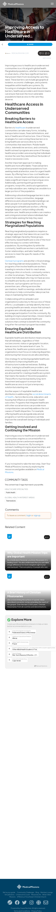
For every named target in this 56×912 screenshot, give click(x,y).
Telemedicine (11, 501)
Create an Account (23, 895)
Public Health (10, 492)
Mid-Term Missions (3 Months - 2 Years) (25, 655)
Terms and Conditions (22, 911)
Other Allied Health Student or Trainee (25, 649)
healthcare (20, 127)
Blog (37, 892)
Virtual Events (9, 895)
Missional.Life (36, 895)
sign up (37, 515)
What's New (46, 895)
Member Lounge (46, 892)
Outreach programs (14, 261)
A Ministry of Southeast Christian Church (31, 897)
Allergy (14, 638)
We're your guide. (9, 892)
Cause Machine (25, 908)
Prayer (14, 644)
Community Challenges (25, 892)
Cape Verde (16, 660)
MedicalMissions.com (20, 53)
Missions (12, 897)
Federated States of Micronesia (23, 632)
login (28, 515)
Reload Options (40, 666)
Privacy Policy (36, 911)
